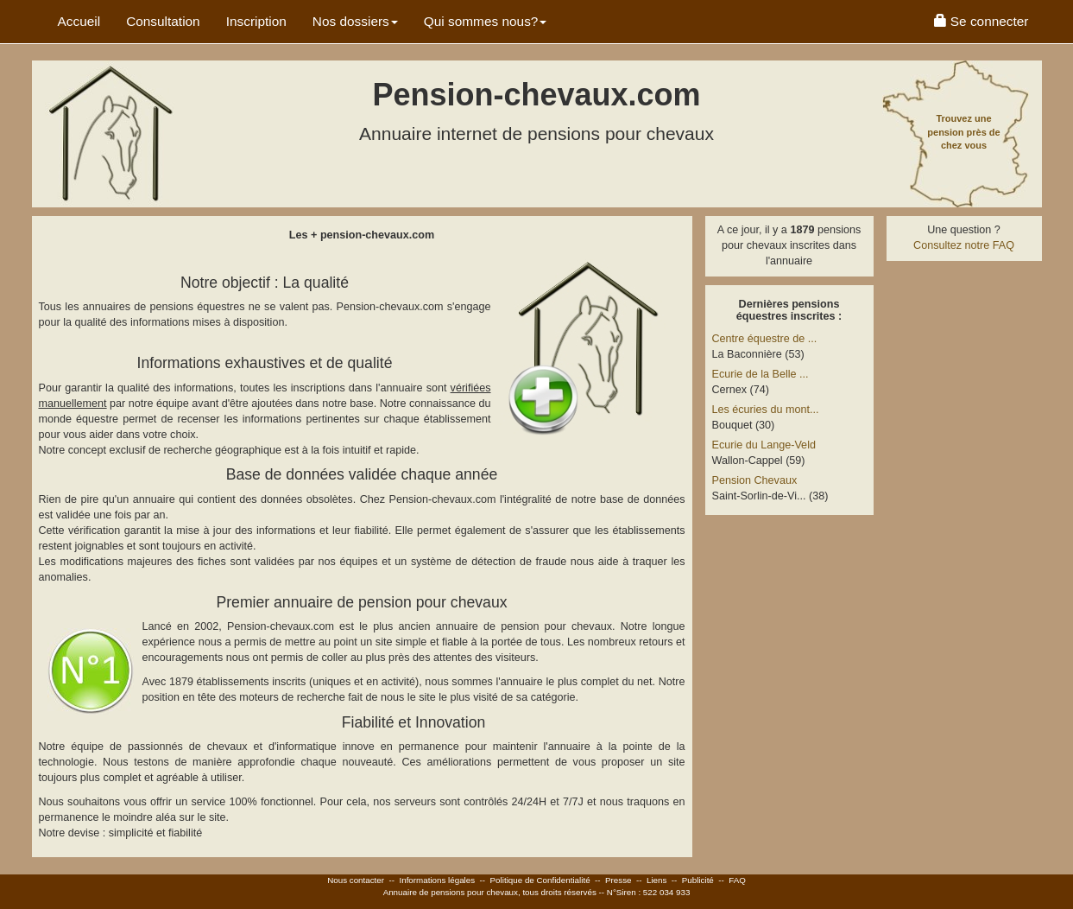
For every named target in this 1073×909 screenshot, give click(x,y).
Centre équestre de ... (764, 339)
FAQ (737, 880)
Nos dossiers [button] (355, 21)
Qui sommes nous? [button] (485, 21)
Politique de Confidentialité (540, 880)
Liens (656, 880)
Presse (618, 880)
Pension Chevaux (755, 480)
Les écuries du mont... (765, 410)
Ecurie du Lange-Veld (764, 445)
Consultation (163, 21)
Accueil (79, 21)
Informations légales (437, 880)
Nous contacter (355, 880)
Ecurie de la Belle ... (760, 374)
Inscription (256, 21)
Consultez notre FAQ (963, 245)
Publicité (698, 880)
